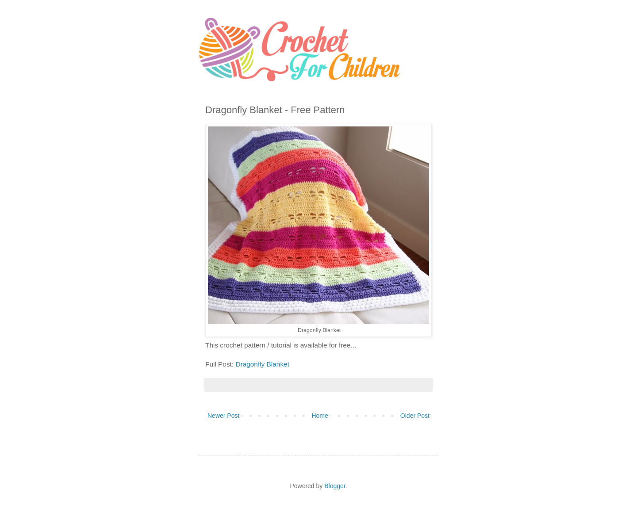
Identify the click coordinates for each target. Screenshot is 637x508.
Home (319, 415)
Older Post (415, 415)
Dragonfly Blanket (262, 364)
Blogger (334, 485)
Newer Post (223, 415)
